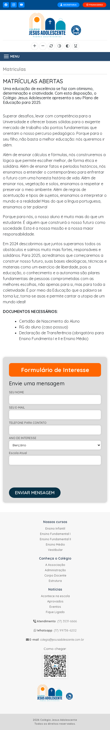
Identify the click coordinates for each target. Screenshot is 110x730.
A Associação (55, 565)
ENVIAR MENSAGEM (35, 492)
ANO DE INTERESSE (22, 438)
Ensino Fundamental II (55, 539)
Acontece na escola (55, 596)
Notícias (55, 589)
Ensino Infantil (55, 528)
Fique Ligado (55, 612)
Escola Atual (18, 453)
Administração (55, 570)
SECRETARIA (68, 4)
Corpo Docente (55, 575)
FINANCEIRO (94, 4)
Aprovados (55, 601)
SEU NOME (16, 392)
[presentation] (46, 474)
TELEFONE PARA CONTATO (28, 423)
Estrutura (55, 581)
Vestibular (55, 550)
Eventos (55, 606)
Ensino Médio (55, 544)
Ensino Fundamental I (55, 534)
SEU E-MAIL (17, 407)
